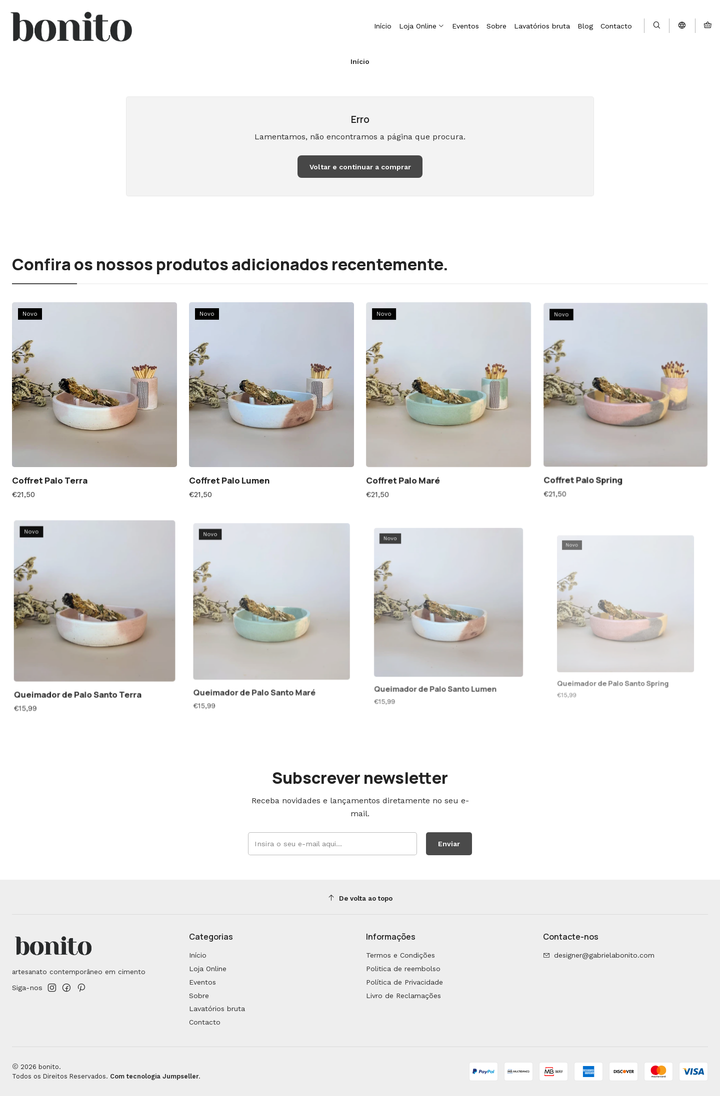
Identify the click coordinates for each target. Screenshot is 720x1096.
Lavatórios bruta (217, 1009)
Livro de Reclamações (403, 996)
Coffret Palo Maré (415, 459)
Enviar (440, 840)
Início (197, 955)
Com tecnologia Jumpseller (154, 1076)
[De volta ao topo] (360, 898)
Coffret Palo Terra (54, 473)
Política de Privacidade (404, 982)
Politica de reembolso (403, 969)
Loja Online (207, 969)
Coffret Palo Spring (599, 451)
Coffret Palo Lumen (236, 467)
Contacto (204, 1022)
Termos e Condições (400, 955)
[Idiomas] (682, 25)
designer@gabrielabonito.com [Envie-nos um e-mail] (598, 955)
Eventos (202, 982)
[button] (421, 26)
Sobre (199, 996)
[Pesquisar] (656, 25)
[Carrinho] (708, 25)
